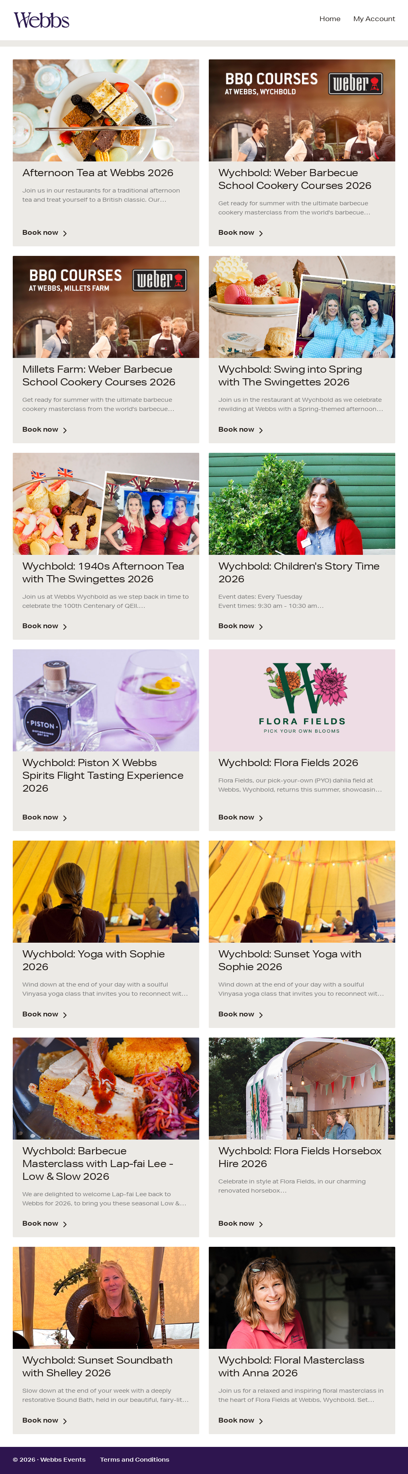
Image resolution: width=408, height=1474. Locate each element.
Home (330, 20)
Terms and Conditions (134, 1460)
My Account (374, 20)
